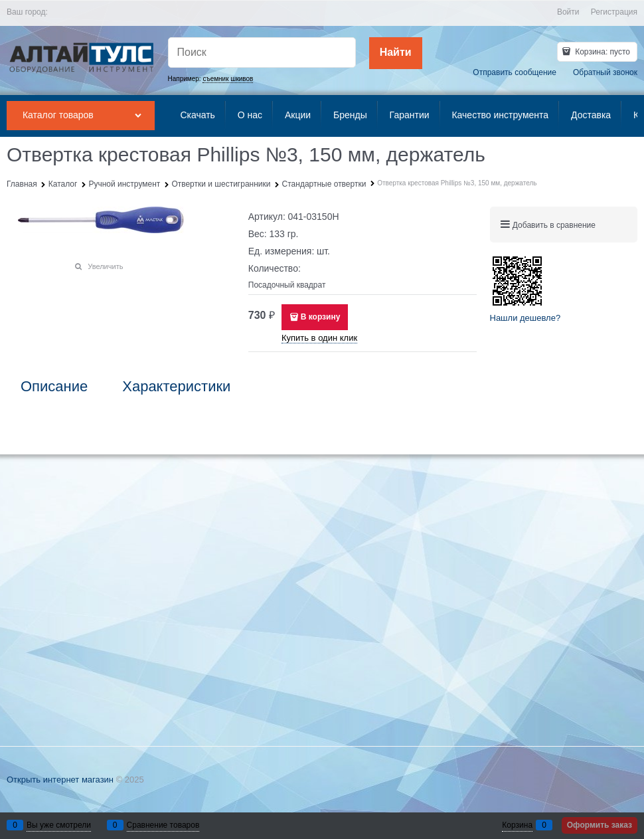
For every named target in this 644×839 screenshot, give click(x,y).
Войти (568, 12)
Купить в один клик (319, 338)
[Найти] (395, 53)
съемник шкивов (227, 78)
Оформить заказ (599, 825)
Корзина (517, 825)
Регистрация (614, 12)
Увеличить (105, 266)
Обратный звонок (605, 72)
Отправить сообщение (514, 72)
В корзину (321, 317)
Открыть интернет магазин (60, 780)
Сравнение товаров (163, 825)
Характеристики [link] (176, 386)
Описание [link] (54, 386)
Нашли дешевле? (525, 318)
